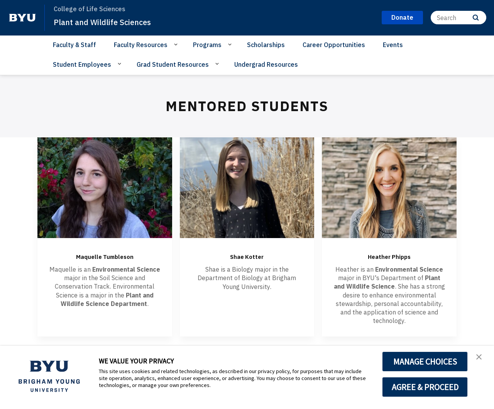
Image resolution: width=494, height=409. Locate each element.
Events (393, 45)
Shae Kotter (247, 255)
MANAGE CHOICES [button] (425, 361)
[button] (481, 359)
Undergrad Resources (266, 64)
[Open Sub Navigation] (177, 44)
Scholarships (266, 45)
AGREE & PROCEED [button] (425, 387)
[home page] (22, 18)
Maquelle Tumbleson (105, 255)
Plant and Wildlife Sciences (111, 21)
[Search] (458, 17)
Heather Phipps (389, 255)
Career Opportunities (334, 45)
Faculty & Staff (74, 45)
